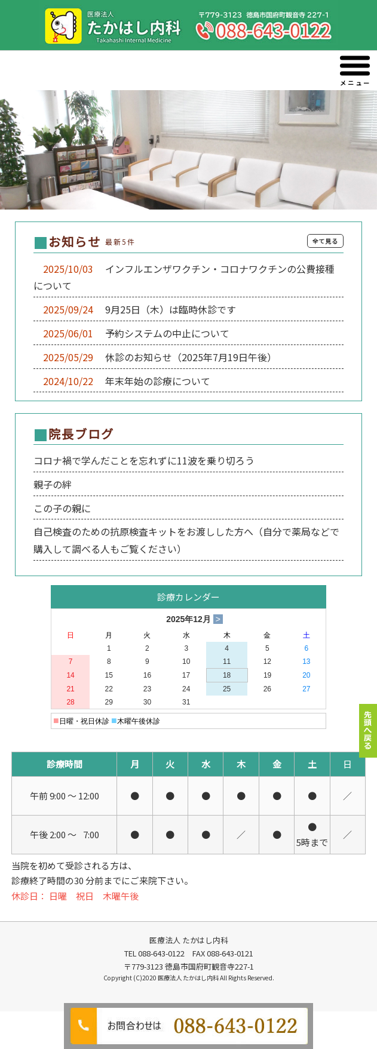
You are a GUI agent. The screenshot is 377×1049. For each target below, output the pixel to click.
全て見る (325, 240)
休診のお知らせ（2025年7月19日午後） (186, 357)
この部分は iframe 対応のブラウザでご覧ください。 (188, 507)
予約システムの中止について (162, 333)
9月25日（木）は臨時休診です (166, 309)
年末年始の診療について (153, 381)
